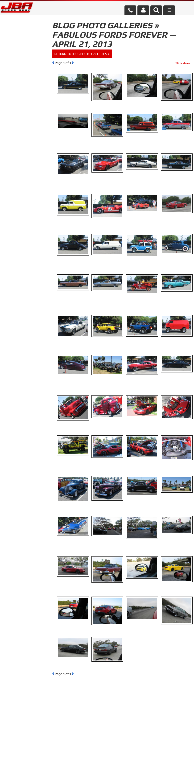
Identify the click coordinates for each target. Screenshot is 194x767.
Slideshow (182, 63)
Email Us (20, 139)
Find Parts (28, 62)
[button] (156, 10)
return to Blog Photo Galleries (80, 54)
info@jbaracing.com (67, 749)
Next (73, 62)
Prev (53, 62)
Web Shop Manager (135, 759)
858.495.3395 (23, 152)
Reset (10, 62)
